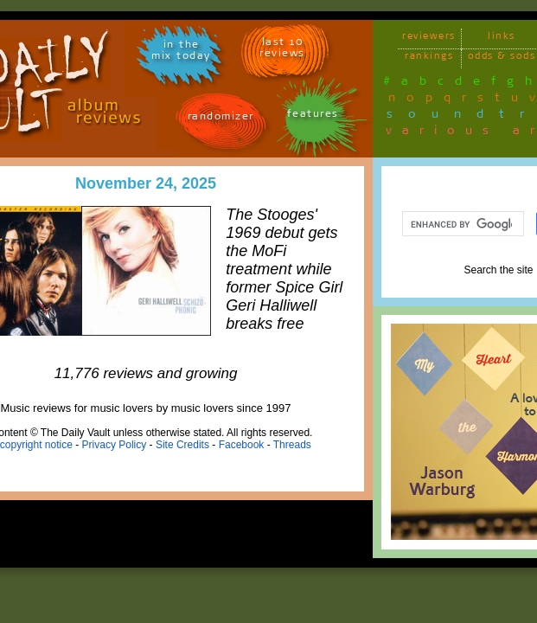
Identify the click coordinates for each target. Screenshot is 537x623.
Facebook (242, 445)
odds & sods (502, 58)
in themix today (181, 52)
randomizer (221, 119)
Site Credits (182, 445)
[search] (461, 224)
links (501, 38)
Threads (292, 445)
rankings (429, 58)
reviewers (429, 38)
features (313, 116)
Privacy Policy (114, 445)
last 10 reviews (282, 50)
